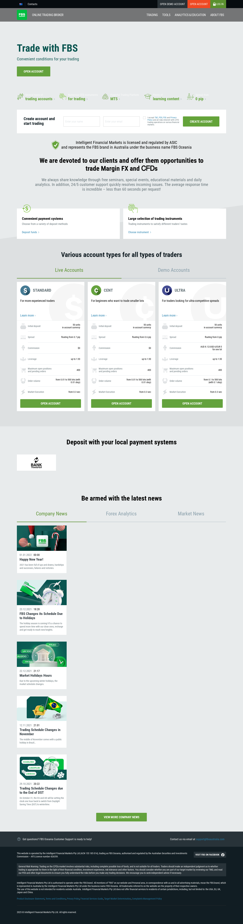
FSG (164, 117)
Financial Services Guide (91, 898)
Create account (201, 121)
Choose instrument (138, 232)
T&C (156, 117)
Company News (51, 514)
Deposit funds (29, 232)
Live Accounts (69, 270)
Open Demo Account (172, 4)
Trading (152, 15)
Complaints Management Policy (147, 898)
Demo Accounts (174, 270)
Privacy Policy (73, 898)
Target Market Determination (117, 898)
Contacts (32, 4)
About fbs (217, 15)
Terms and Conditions (56, 898)
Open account (199, 4)
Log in (218, 4)
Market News (191, 514)
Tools (166, 15)
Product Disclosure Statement (31, 898)
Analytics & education (190, 15)
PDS (160, 117)
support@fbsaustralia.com (210, 839)
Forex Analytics (121, 514)
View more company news (121, 817)
